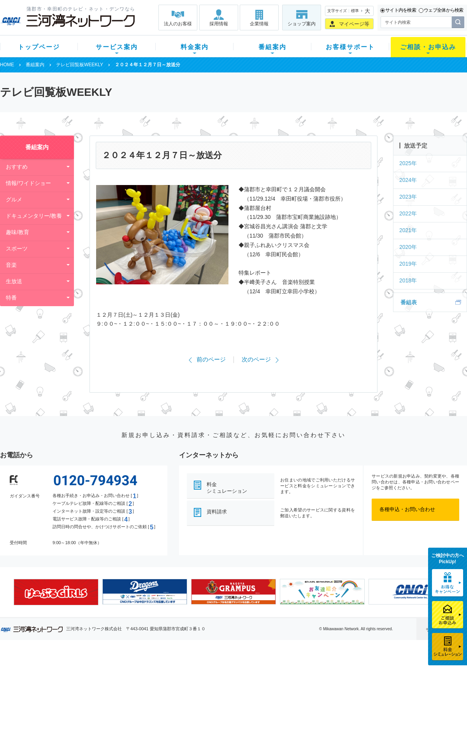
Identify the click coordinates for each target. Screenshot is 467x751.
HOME (7, 64)
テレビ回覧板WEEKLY (79, 64)
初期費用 (157, 671)
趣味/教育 (17, 232)
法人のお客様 (178, 23)
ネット (96, 681)
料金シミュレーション (227, 487)
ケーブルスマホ (107, 701)
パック (154, 701)
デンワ (96, 691)
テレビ (96, 671)
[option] (56, 592)
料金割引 (157, 691)
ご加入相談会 (335, 691)
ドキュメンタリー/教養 (34, 216)
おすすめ (17, 167)
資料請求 (217, 512)
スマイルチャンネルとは (232, 671)
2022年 (408, 213)
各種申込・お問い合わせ (407, 509)
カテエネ (99, 722)
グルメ (14, 199)
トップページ (39, 47)
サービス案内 (117, 47)
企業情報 (259, 23)
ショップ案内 (302, 23)
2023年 (408, 197)
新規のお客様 (46, 671)
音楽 (11, 265)
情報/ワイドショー (28, 183)
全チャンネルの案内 (227, 698)
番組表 (408, 302)
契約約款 (99, 732)
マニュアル (275, 681)
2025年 (408, 163)
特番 (11, 297)
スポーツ (17, 248)
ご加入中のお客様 (51, 681)
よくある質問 (277, 671)
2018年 (408, 280)
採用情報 (218, 23)
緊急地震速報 (104, 711)
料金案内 (195, 47)
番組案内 (272, 47)
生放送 (14, 281)
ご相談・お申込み (428, 47)
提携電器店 (333, 681)
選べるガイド (46, 691)
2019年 (408, 264)
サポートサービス (282, 691)
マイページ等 (354, 24)
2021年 (408, 230)
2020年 (408, 247)
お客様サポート (350, 47)
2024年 (408, 180)
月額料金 (157, 681)
